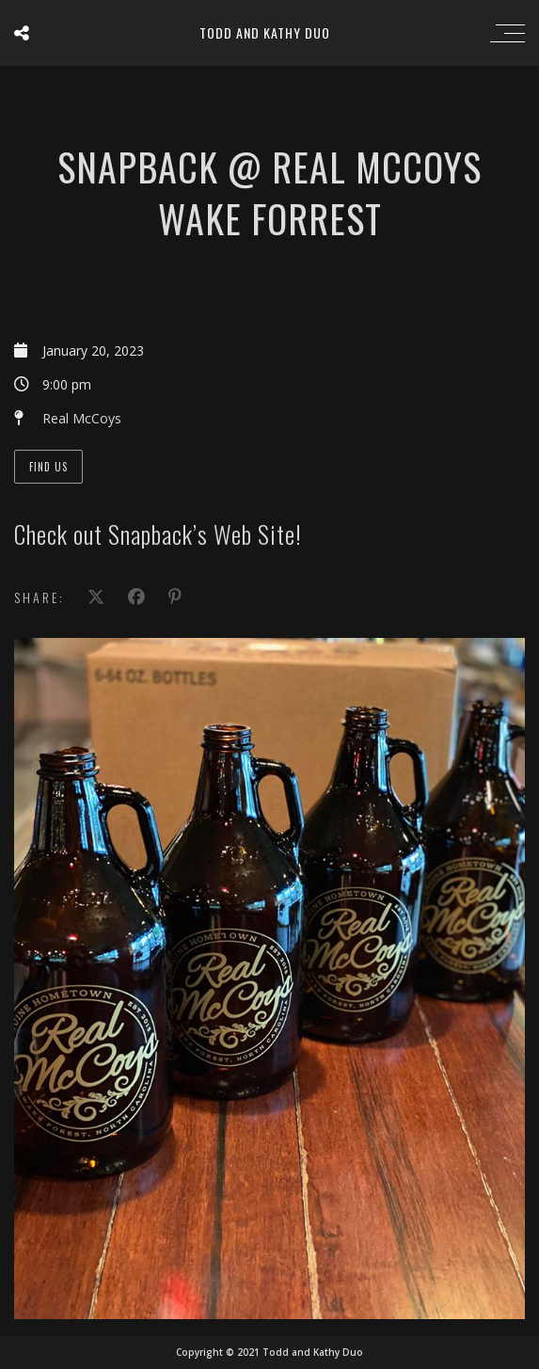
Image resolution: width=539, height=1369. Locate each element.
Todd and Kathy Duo (264, 32)
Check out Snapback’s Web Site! (158, 534)
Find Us (48, 466)
